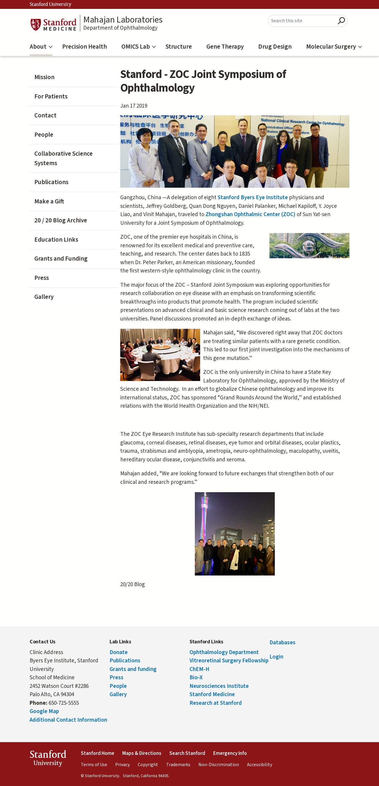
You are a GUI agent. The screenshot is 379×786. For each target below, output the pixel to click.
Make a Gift (49, 201)
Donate (119, 652)
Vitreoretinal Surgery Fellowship (229, 661)
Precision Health (84, 46)
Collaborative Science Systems (63, 158)
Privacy (122, 764)
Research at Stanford (216, 703)
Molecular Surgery (334, 46)
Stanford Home (97, 753)
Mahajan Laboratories (123, 20)
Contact (45, 115)
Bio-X (196, 678)
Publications (51, 182)
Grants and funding (133, 669)
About (41, 46)
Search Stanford (187, 753)
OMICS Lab (138, 46)
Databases (282, 643)
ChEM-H (199, 669)
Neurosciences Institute (219, 686)
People (43, 134)
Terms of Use (94, 764)
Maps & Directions (141, 753)
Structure (179, 46)
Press (41, 277)
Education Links (56, 239)
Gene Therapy (225, 46)
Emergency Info (230, 753)
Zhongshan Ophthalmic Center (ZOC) (251, 215)
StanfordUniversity (48, 759)
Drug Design (275, 46)
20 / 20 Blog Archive (60, 220)
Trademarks (178, 764)
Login (276, 657)
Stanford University (51, 4)
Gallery (44, 296)
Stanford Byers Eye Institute (253, 198)
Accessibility (259, 764)
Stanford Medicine (212, 695)
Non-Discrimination (218, 764)
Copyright (148, 764)
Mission (44, 77)
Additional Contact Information (68, 720)
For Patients (51, 96)
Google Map (44, 711)
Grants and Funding (61, 258)
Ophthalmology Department (224, 652)
